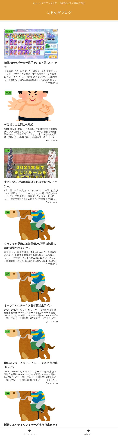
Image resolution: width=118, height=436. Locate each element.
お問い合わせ (87, 426)
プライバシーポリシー (31, 426)
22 (92, 402)
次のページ (59, 390)
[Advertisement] (59, 359)
